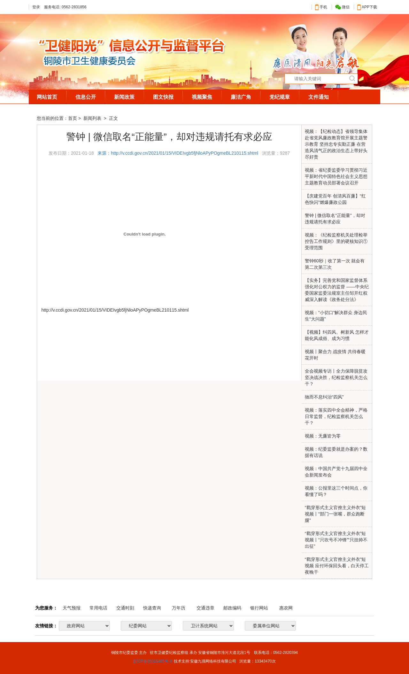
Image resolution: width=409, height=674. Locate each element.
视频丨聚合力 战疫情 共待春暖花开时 (335, 354)
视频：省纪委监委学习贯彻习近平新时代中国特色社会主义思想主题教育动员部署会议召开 (336, 176)
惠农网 (286, 607)
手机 (321, 7)
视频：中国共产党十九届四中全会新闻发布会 (336, 471)
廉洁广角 (241, 97)
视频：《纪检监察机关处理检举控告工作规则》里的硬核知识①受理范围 (336, 241)
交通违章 (205, 607)
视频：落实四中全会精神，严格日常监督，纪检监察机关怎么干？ (336, 416)
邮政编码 (232, 607)
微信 (342, 7)
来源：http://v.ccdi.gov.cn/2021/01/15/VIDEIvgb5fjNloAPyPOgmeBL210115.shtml (178, 153)
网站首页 (47, 97)
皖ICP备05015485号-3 (152, 661)
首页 (72, 118)
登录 (36, 7)
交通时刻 (125, 607)
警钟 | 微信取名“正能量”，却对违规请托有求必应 (335, 218)
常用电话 (98, 607)
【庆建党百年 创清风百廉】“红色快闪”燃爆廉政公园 (335, 199)
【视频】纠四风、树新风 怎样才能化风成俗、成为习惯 (337, 335)
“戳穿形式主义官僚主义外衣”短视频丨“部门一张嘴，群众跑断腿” (335, 514)
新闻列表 (93, 118)
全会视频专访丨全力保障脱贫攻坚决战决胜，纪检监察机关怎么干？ (336, 377)
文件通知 (318, 97)
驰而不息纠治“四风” (324, 396)
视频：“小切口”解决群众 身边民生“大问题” (336, 316)
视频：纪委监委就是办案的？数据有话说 (336, 452)
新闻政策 (124, 97)
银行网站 (259, 607)
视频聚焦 (202, 97)
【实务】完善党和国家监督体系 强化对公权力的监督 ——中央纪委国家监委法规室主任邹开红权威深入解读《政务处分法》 (337, 290)
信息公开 (85, 97)
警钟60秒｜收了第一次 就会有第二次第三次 (335, 264)
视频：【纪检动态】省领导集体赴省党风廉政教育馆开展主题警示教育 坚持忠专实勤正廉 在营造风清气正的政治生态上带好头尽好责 (336, 144)
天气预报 (72, 607)
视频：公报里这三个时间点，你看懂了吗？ (336, 491)
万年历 (178, 607)
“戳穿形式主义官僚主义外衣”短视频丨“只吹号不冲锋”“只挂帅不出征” (336, 540)
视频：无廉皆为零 (323, 435)
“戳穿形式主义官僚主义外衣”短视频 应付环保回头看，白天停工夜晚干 (337, 566)
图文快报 (163, 97)
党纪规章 (279, 97)
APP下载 (367, 7)
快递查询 (152, 607)
